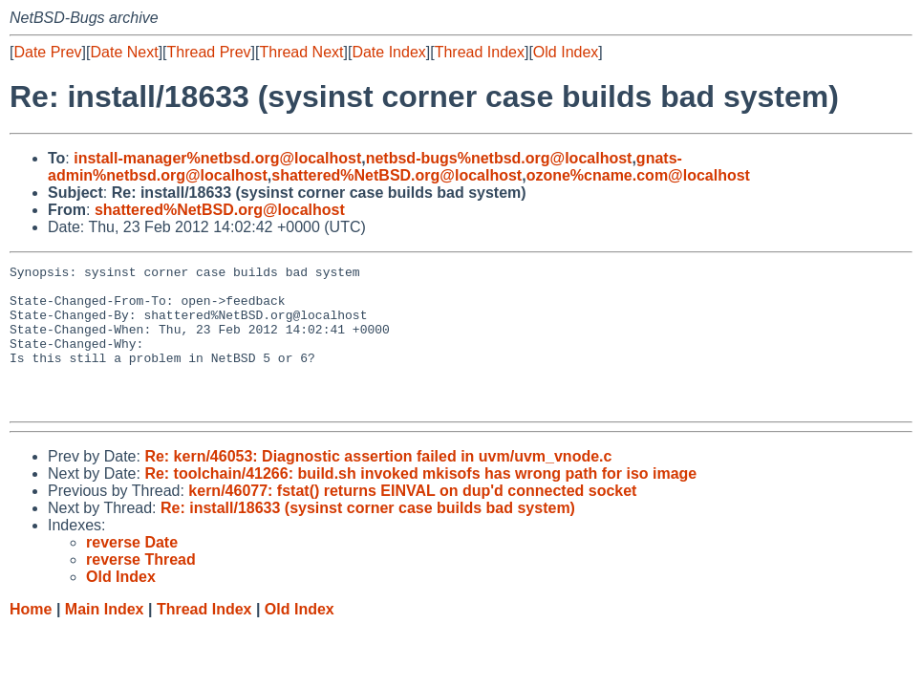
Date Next (124, 52)
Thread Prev (209, 52)
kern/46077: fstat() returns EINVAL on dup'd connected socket (412, 519)
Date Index (388, 52)
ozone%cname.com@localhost (638, 175)
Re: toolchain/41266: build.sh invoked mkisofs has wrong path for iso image (420, 502)
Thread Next (301, 52)
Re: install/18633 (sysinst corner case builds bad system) (368, 536)
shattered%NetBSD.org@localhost (396, 175)
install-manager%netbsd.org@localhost (217, 158)
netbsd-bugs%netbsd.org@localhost (499, 158)
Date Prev (47, 52)
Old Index (565, 52)
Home (31, 638)
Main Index (104, 638)
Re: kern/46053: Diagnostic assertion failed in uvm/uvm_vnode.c (377, 485)
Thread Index (480, 52)
